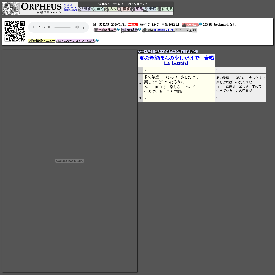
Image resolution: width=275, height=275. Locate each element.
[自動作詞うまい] (163, 30)
